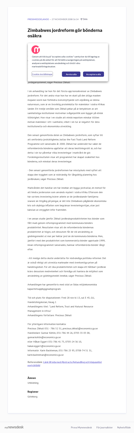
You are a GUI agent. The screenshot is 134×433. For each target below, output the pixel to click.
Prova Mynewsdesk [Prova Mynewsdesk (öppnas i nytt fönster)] (81, 427)
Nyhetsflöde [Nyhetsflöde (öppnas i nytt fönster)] (124, 427)
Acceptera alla (93, 74)
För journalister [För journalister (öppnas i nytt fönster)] (104, 427)
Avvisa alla (71, 74)
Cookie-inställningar (42, 74)
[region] (68, 62)
